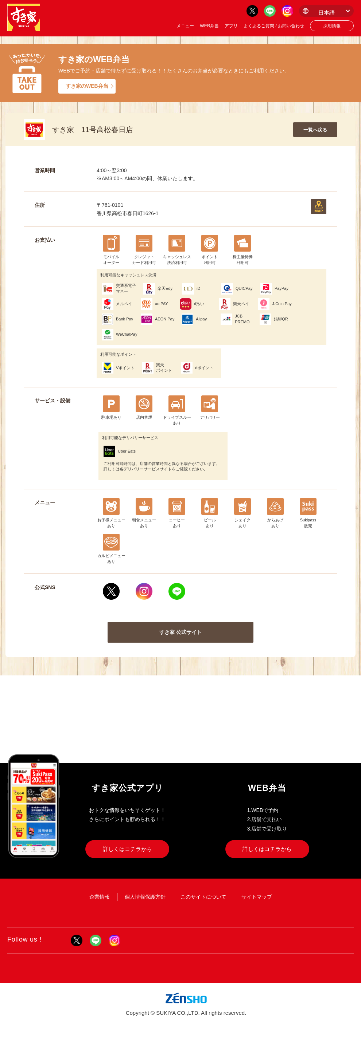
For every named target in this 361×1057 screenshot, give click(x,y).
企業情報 (99, 897)
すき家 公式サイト (180, 632)
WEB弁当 (209, 25)
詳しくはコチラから (127, 849)
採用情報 (332, 25)
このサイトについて (203, 897)
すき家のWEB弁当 (87, 86)
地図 (318, 206)
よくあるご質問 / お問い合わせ (274, 25)
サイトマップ (256, 897)
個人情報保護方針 (145, 897)
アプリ (231, 25)
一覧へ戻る (315, 130)
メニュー (185, 25)
